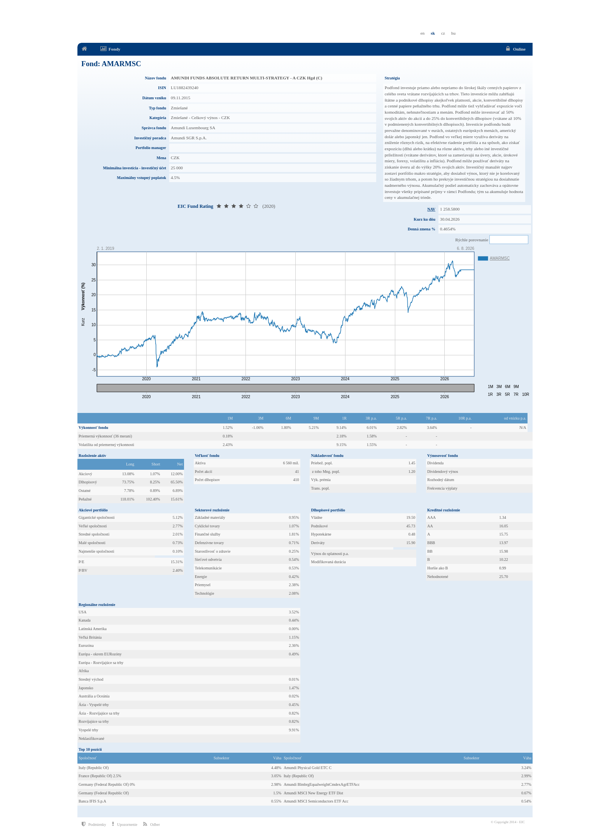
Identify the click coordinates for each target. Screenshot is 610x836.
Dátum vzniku (154, 98)
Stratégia (392, 78)
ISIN (162, 88)
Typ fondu (157, 108)
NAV (432, 209)
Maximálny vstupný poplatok (142, 178)
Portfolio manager (150, 148)
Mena (161, 158)
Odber (151, 824)
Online (515, 49)
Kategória (157, 118)
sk (433, 33)
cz (443, 33)
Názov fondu (155, 78)
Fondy (110, 49)
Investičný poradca (150, 138)
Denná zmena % (421, 229)
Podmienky (94, 824)
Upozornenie (124, 824)
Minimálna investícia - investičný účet (134, 168)
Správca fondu (154, 128)
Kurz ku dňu (424, 219)
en (423, 33)
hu (453, 33)
